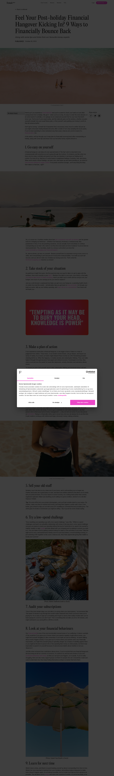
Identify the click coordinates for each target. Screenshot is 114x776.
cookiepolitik (62, 395)
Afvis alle (31, 402)
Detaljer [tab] (57, 378)
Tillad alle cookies (82, 402)
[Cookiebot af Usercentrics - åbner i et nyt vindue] (87, 372)
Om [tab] (84, 378)
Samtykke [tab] (30, 378)
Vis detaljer (57, 402)
